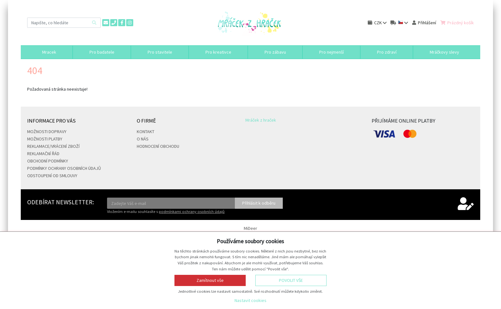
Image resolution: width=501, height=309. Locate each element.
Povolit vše (291, 280)
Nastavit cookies (250, 300)
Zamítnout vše (210, 280)
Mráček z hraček (260, 120)
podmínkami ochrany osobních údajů (192, 211)
